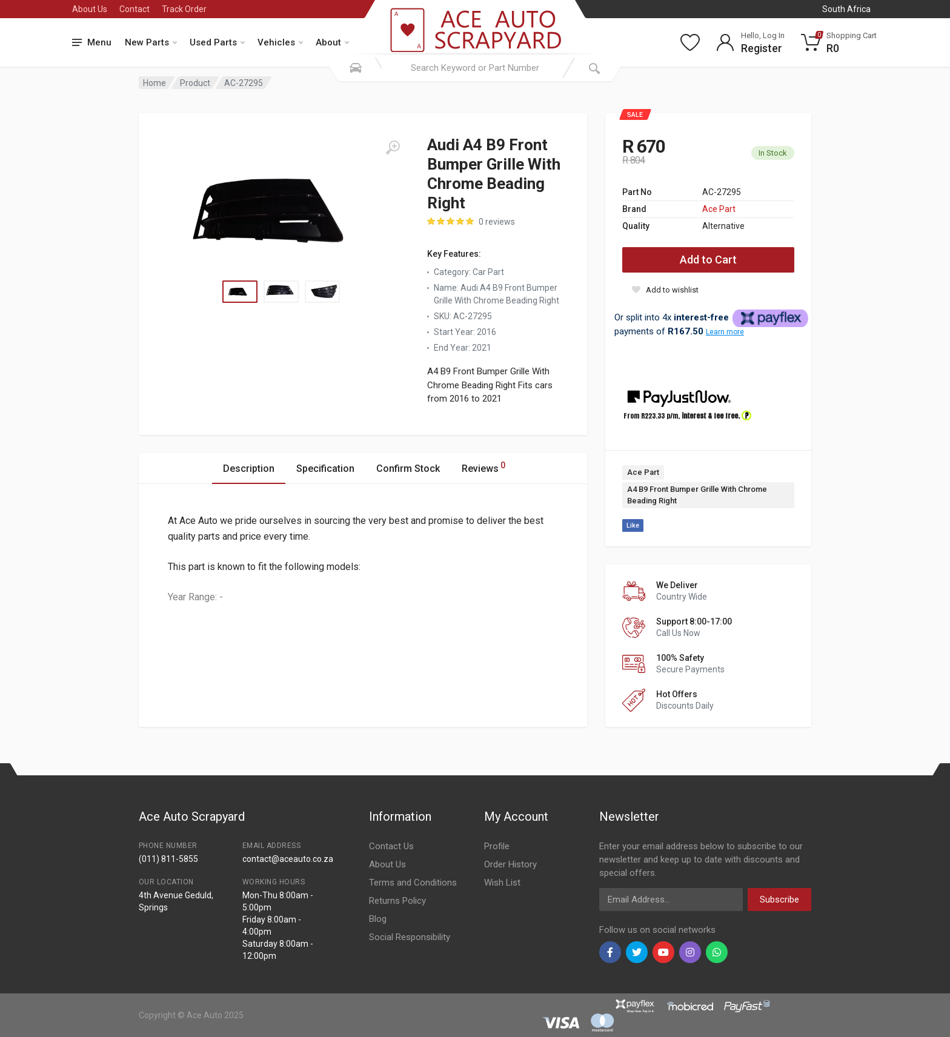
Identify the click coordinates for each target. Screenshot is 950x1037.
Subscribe (779, 899)
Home (154, 83)
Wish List (502, 882)
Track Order (184, 9)
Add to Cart (708, 259)
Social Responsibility (409, 937)
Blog (378, 918)
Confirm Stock (408, 468)
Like (632, 525)
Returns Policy (397, 900)
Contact (134, 9)
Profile (497, 846)
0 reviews (497, 222)
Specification (325, 468)
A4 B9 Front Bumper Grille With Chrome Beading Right (697, 495)
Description (248, 468)
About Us (89, 9)
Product (195, 83)
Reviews (483, 466)
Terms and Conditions (413, 882)
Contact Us (391, 846)
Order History (510, 864)
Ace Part (719, 209)
